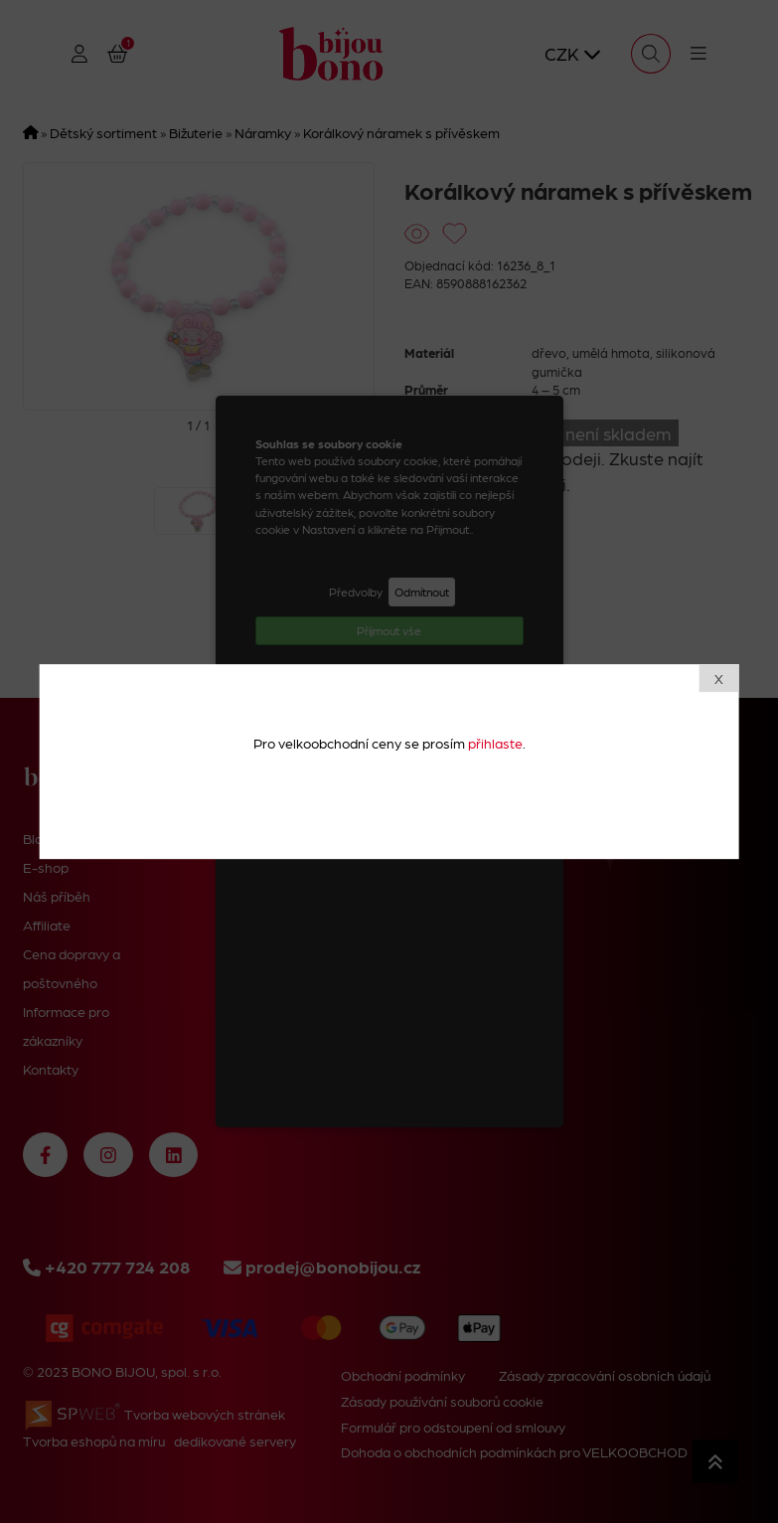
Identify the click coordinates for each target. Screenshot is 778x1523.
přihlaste (495, 743)
